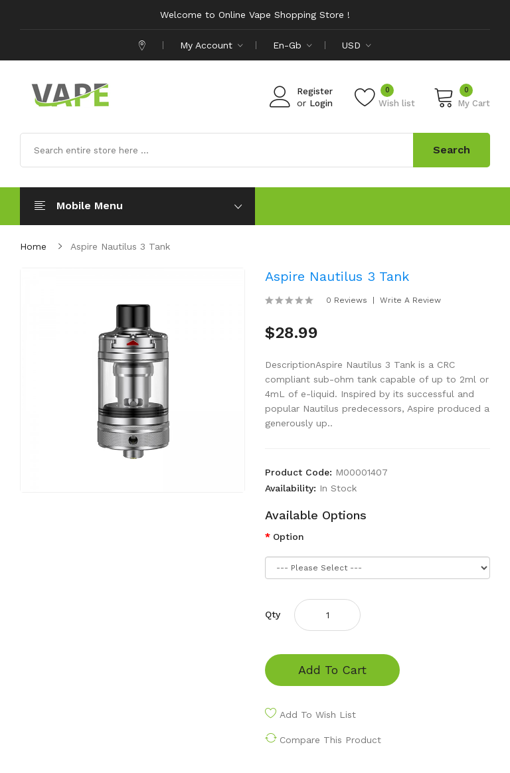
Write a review (410, 300)
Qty (272, 614)
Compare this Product (330, 739)
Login (321, 103)
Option (288, 536)
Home (33, 246)
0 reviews (346, 300)
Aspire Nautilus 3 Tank (120, 246)
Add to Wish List (318, 714)
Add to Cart (332, 670)
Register (315, 91)
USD (356, 45)
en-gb (292, 45)
